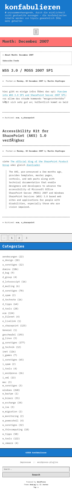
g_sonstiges (9, 342)
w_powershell (10, 420)
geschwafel (9, 334)
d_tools (7, 308)
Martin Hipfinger (56, 81)
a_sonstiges (9, 264)
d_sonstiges (9, 290)
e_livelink (9, 321)
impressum (25, 462)
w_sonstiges (9, 425)
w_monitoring (10, 416)
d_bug (5, 272)
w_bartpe (7, 393)
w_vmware (7, 443)
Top (36, 487)
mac (4, 382)
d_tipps (7, 304)
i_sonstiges (9, 359)
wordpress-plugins (47, 462)
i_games (7, 355)
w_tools (7, 438)
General (7, 330)
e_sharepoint (27, 117)
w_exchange (9, 402)
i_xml (5, 377)
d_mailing (8, 286)
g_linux (7, 338)
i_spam (6, 364)
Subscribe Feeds (11, 60)
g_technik (8, 347)
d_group (7, 277)
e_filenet (8, 316)
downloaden (33, 165)
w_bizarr (7, 398)
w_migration (9, 411)
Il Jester (43, 484)
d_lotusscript (11, 281)
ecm (17, 117)
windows (7, 390)
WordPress (41, 482)
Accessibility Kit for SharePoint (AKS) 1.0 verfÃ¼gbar (25, 136)
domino (6, 269)
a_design (7, 260)
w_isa (5, 407)
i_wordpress (9, 373)
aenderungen (9, 256)
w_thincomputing (12, 429)
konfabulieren (32, 6)
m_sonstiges (9, 385)
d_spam (6, 295)
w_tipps (7, 434)
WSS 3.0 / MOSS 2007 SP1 (27, 70)
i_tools (7, 368)
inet (5, 351)
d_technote (9, 299)
